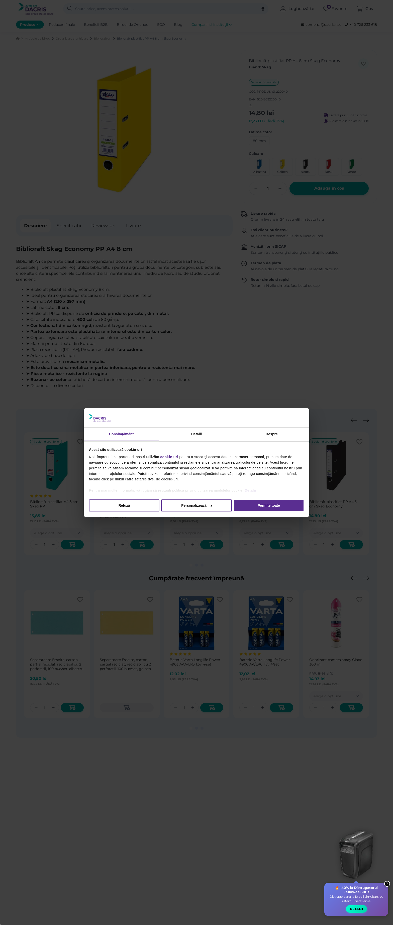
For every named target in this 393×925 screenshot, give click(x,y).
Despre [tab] (272, 434)
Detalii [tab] (196, 434)
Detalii (250, 490)
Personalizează (196, 505)
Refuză (124, 505)
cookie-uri (169, 457)
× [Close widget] (387, 888)
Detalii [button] (356, 913)
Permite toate (269, 505)
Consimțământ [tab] (121, 434)
